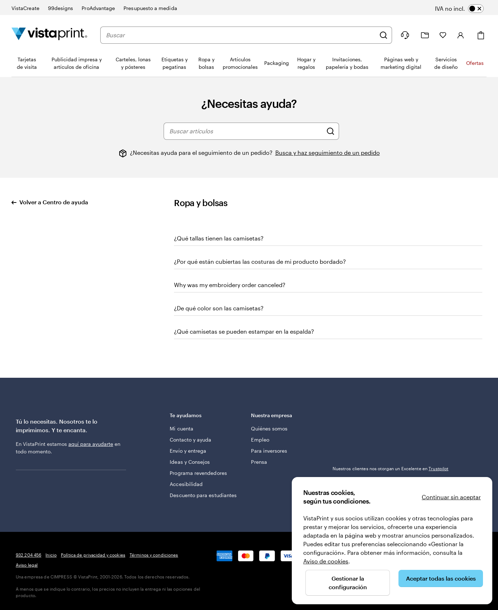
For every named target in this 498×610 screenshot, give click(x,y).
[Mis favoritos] (442, 35)
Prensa (259, 462)
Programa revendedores (198, 473)
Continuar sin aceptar (451, 497)
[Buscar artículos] (330, 131)
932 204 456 (28, 554)
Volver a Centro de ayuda (49, 202)
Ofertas (475, 63)
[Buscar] (383, 35)
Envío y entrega (188, 451)
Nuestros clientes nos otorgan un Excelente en (391, 468)
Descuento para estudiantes (203, 495)
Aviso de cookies (325, 561)
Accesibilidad (186, 484)
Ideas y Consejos (190, 462)
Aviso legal (27, 564)
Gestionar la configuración (348, 582)
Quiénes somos (269, 428)
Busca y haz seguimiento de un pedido (327, 152)
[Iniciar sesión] (460, 35)
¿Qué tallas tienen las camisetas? (218, 238)
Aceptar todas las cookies (441, 578)
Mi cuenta (181, 428)
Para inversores (269, 451)
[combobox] (241, 35)
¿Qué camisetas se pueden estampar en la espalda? (244, 331)
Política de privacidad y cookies (93, 554)
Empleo (260, 440)
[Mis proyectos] (425, 35)
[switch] (464, 8)
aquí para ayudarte (90, 444)
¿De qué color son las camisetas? (218, 308)
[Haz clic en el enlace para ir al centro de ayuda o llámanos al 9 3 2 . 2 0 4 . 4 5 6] (405, 35)
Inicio (51, 554)
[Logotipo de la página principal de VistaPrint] (49, 35)
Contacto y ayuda (190, 440)
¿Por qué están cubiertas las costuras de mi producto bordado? (260, 261)
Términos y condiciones (154, 554)
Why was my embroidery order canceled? (229, 284)
